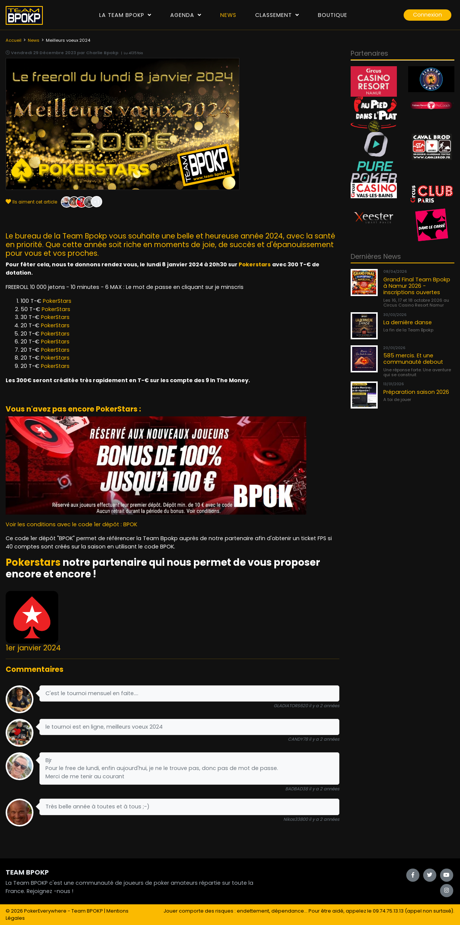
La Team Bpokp (125, 15)
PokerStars (57, 301)
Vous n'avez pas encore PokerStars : (73, 409)
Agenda (185, 15)
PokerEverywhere (45, 911)
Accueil (13, 40)
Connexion (427, 14)
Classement (277, 15)
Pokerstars (255, 264)
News (228, 15)
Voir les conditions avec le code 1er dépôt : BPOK (71, 524)
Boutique (332, 15)
